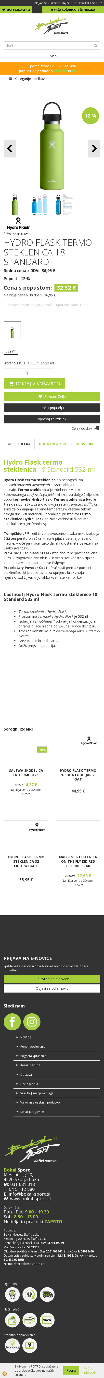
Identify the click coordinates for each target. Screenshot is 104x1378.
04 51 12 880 (22, 1189)
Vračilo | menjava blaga (36, 1093)
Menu (52, 56)
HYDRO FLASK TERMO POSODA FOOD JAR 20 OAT (78, 775)
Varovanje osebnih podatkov (40, 1102)
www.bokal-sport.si (30, 1199)
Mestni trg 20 (18, 1174)
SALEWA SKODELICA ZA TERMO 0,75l (26, 772)
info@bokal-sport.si (29, 1194)
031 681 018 (22, 1184)
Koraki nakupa (30, 1065)
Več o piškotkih (90, 1370)
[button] (94, 148)
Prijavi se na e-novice (52, 979)
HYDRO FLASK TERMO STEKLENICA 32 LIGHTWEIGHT (26, 861)
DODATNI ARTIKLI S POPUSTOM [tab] (66, 443)
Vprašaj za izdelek (52, 419)
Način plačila (29, 1084)
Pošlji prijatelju (52, 407)
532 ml (10, 351)
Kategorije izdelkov (27, 78)
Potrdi (71, 1370)
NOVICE (25, 1037)
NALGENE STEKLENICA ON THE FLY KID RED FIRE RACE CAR (78, 861)
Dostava (26, 1075)
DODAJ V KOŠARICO (38, 383)
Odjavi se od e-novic (52, 988)
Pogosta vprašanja (33, 1056)
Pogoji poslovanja (32, 1047)
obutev (78, 70)
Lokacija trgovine (32, 1112)
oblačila (60, 70)
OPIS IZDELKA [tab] (19, 443)
